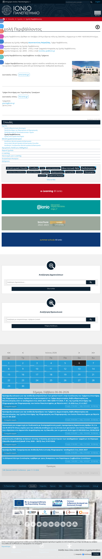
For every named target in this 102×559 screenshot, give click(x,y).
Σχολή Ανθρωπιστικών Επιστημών (15, 128)
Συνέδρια (34, 168)
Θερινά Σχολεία (7, 150)
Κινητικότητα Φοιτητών (10, 158)
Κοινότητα (22, 486)
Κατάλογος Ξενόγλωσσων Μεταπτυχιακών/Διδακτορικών (22, 145)
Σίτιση (42, 168)
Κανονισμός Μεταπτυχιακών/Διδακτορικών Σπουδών (21, 143)
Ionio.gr (95, 486)
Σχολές (20, 19)
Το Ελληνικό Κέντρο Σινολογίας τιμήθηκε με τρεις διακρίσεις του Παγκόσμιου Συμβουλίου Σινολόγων (46, 458)
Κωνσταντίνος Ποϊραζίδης (39, 43)
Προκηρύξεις (70, 172)
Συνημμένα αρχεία (10, 406)
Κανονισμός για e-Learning (11, 156)
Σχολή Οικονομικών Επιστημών (14, 136)
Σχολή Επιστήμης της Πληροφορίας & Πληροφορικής (21, 130)
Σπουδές (11, 19)
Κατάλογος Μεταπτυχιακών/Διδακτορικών (17, 141)
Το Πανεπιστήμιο (9, 486)
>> (93, 353)
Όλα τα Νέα (51, 180)
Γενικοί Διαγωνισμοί (54, 168)
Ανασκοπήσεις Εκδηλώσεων (17, 172)
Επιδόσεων (87, 554)
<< (8, 353)
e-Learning (6, 153)
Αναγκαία (79, 554)
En (97, 2)
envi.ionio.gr (24, 74)
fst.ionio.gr (23, 96)
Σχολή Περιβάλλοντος (12, 134)
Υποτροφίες (90, 172)
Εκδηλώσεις (89, 168)
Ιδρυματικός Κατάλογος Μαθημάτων (15, 148)
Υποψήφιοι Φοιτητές (82, 486)
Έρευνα (52, 486)
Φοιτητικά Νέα (71, 168)
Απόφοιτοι (6, 161)
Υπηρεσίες (43, 486)
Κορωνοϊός (43, 175)
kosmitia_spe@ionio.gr (47, 51)
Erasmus (46, 172)
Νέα (60, 486)
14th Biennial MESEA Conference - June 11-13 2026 (20, 470)
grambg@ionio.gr (8, 103)
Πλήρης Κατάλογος (51, 326)
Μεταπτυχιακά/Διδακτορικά (12, 139)
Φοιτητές (69, 486)
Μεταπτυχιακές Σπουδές (18, 168)
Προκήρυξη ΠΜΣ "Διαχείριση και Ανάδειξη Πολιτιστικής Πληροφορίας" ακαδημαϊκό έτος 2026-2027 (45, 450)
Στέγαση (80, 172)
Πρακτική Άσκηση (56, 175)
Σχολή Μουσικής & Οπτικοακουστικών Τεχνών (19, 132)
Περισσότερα (6, 546)
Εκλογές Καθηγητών (34, 172)
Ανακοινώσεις (58, 172)
